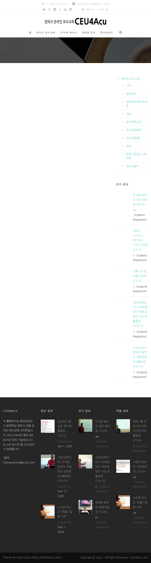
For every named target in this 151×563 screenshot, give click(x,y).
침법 (128, 146)
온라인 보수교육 (45, 32)
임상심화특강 (133, 130)
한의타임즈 (106, 32)
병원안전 (131, 93)
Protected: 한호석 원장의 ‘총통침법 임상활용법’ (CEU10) (140, 357)
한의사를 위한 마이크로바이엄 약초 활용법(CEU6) (139, 431)
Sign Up (103, 9)
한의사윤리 (132, 166)
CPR (128, 85)
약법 (128, 113)
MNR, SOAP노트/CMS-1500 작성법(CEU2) (140, 240)
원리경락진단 (133, 122)
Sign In (90, 9)
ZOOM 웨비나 (68, 32)
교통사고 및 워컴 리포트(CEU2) (139, 276)
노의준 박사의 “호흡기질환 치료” (65, 512)
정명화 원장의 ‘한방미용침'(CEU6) (102, 507)
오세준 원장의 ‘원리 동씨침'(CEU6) (140, 200)
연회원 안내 (89, 32)
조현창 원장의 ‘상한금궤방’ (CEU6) (140, 467)
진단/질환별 (133, 138)
